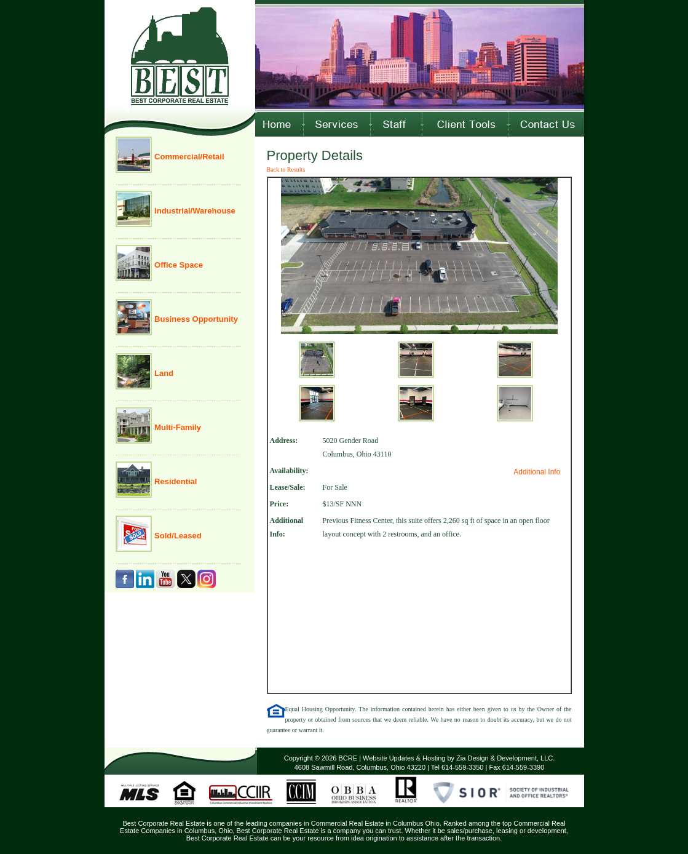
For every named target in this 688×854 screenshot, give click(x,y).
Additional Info (536, 472)
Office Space (177, 264)
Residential (174, 481)
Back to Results (286, 169)
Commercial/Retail (188, 156)
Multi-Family (176, 427)
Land (163, 373)
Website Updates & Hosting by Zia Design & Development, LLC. (459, 758)
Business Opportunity (195, 319)
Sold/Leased (177, 535)
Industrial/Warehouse (193, 210)
